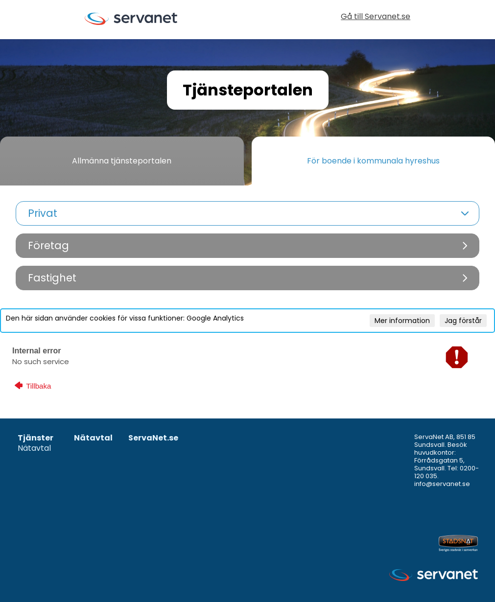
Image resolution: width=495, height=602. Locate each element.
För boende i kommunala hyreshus (373, 160)
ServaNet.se (153, 438)
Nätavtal (34, 448)
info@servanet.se (442, 483)
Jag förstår (463, 320)
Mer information (402, 320)
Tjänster (35, 438)
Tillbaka (33, 385)
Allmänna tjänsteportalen (121, 160)
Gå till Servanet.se (375, 17)
